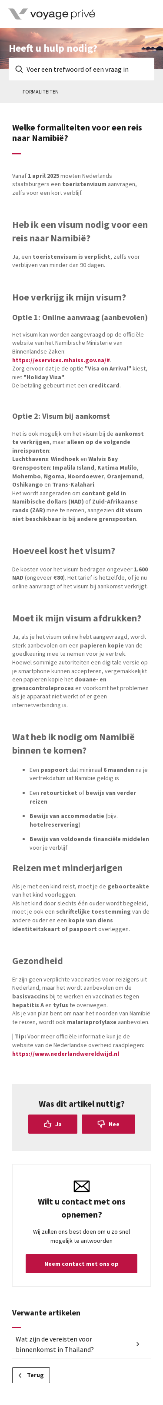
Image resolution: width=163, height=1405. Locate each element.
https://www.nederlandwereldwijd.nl (65, 1054)
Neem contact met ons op (81, 1264)
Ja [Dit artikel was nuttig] (58, 1124)
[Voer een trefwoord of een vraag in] (81, 69)
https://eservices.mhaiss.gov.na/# (61, 360)
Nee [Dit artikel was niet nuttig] (114, 1124)
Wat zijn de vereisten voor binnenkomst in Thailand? (55, 1344)
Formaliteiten (41, 91)
